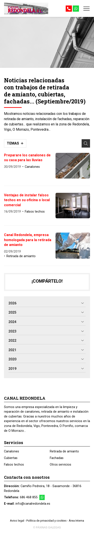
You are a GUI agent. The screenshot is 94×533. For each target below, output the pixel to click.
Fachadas (56, 458)
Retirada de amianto (21, 256)
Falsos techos (35, 211)
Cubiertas (10, 458)
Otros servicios (60, 464)
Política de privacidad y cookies (46, 520)
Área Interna (76, 520)
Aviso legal (17, 520)
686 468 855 (29, 497)
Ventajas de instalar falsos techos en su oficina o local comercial (27, 200)
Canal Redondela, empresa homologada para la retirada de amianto (27, 240)
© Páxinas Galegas (47, 527)
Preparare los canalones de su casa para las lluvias (27, 157)
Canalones (32, 167)
